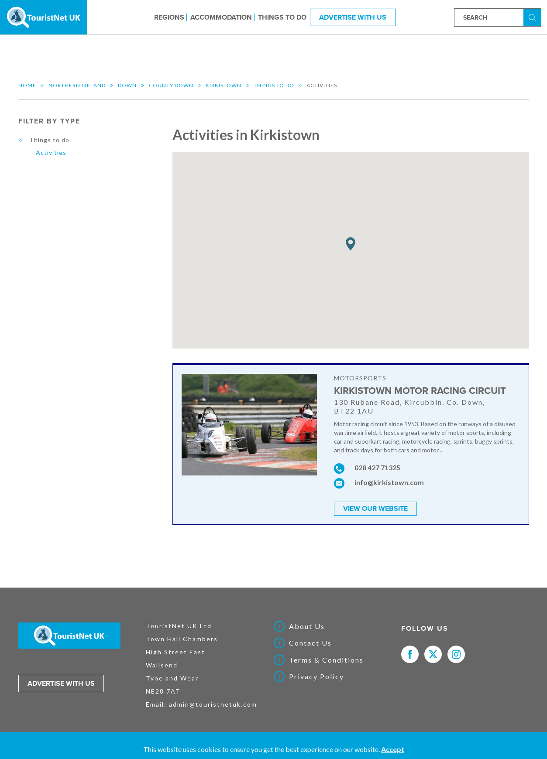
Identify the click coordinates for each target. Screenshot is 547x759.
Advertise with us (61, 683)
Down (127, 85)
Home (27, 85)
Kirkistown (223, 85)
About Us (307, 626)
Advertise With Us (352, 17)
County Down (171, 85)
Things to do (282, 17)
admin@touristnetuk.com (213, 704)
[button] (350, 244)
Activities (51, 152)
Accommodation (221, 17)
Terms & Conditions (326, 660)
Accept (392, 749)
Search (533, 17)
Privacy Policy (316, 676)
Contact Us (310, 643)
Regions (169, 17)
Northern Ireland (77, 85)
